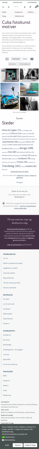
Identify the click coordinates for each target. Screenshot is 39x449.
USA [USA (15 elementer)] (23, 166)
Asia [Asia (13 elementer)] (23, 130)
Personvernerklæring (10, 364)
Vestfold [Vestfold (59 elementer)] (30, 166)
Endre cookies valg (20, 208)
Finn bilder (8, 371)
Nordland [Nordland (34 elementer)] (7, 148)
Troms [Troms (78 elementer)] (22, 161)
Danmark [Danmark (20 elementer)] (6, 136)
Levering (6, 354)
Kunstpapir (6, 309)
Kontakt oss (7, 335)
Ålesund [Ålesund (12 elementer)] (4, 169)
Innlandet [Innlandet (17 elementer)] (22, 139)
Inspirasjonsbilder (9, 273)
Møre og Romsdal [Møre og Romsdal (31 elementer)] (16, 145)
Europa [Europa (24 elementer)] (24, 136)
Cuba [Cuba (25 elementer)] (31, 133)
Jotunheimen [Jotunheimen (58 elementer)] (10, 141)
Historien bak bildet (9, 288)
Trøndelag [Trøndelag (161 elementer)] (11, 166)
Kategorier (19, 12)
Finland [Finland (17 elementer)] (31, 136)
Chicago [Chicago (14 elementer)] (25, 133)
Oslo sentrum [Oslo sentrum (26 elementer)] (22, 152)
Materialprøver (8, 319)
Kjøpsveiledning (8, 278)
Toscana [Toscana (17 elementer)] (13, 162)
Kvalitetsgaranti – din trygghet (13, 350)
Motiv (25, 59)
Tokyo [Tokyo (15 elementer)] (7, 162)
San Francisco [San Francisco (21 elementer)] (16, 155)
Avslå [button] (7, 445)
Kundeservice (9, 331)
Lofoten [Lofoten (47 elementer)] (30, 142)
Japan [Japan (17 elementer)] (34, 139)
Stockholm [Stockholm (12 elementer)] (14, 158)
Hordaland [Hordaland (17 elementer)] (15, 139)
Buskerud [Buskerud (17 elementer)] (5, 133)
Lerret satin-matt (8, 304)
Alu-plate (6, 299)
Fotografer (32, 2)
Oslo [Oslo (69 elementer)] (12, 151)
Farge (4, 16)
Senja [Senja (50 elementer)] (26, 155)
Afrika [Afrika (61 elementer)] (6, 130)
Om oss (5, 258)
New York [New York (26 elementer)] (28, 145)
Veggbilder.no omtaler (10, 268)
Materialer (8, 295)
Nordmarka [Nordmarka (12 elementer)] (15, 148)
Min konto (6, 340)
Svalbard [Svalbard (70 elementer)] (24, 158)
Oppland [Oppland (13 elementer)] (5, 152)
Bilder (4, 2)
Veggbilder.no (9, 254)
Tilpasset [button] (18, 445)
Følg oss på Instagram (14, 245)
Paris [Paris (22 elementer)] (31, 152)
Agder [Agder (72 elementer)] (16, 130)
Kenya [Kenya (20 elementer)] (21, 142)
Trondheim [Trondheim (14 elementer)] (31, 162)
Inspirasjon (17, 2)
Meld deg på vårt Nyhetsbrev (16, 229)
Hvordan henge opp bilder (11, 283)
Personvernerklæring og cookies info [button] (14, 434)
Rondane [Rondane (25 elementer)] (6, 155)
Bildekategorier (19, 197)
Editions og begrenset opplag (12, 263)
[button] (3, 437)
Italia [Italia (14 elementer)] (28, 139)
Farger (27, 175)
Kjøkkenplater (7, 314)
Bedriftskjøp (7, 345)
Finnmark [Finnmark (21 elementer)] (6, 139)
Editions (31, 12)
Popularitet (16, 59)
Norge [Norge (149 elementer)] (26, 148)
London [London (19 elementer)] (5, 145)
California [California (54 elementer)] (15, 133)
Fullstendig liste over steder (19, 172)
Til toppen (19, 182)
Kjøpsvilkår (6, 359)
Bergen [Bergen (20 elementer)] (28, 130)
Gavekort (6, 323)
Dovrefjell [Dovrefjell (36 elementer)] (15, 136)
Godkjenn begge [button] (30, 445)
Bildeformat (19, 16)
